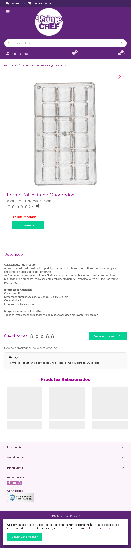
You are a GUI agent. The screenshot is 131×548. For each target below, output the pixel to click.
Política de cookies (98, 528)
